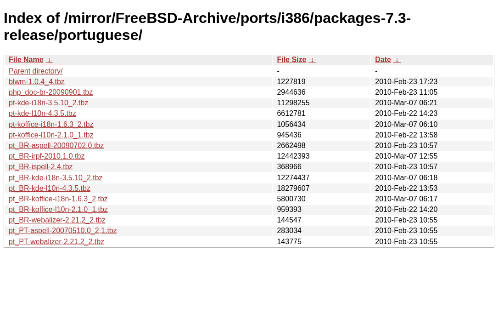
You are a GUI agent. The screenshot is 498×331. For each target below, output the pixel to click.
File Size (291, 59)
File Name (26, 59)
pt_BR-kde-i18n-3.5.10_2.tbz (56, 178)
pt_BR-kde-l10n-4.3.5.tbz (49, 188)
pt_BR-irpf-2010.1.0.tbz (46, 156)
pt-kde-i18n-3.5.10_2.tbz (48, 103)
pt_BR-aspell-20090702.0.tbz (56, 145)
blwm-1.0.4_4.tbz (37, 82)
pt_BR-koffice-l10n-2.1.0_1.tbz (58, 209)
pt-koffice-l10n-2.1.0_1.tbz (51, 135)
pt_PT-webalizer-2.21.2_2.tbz (56, 241)
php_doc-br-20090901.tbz (51, 92)
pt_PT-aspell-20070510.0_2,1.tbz (63, 230)
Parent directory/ (35, 71)
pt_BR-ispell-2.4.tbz (41, 167)
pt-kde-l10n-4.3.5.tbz (42, 113)
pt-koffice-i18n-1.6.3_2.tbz (51, 124)
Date (383, 59)
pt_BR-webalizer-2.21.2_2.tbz (57, 220)
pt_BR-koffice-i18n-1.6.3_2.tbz (58, 199)
